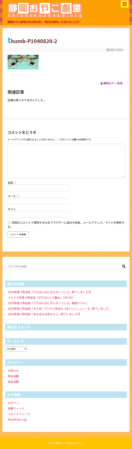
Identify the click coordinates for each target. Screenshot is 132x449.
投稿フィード (16, 408)
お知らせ (13, 370)
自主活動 (13, 382)
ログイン (13, 403)
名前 (12, 183)
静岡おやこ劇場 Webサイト (69, 443)
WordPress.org (17, 419)
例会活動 (13, 376)
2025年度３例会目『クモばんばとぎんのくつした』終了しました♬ (49, 292)
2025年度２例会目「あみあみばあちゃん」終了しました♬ (44, 314)
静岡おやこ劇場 (113, 83)
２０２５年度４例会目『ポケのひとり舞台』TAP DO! (41, 297)
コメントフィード (19, 414)
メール (13, 196)
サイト (12, 209)
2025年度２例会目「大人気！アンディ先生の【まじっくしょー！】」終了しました (58, 308)
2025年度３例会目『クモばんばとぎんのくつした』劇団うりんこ (48, 303)
